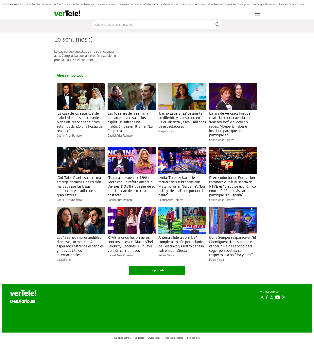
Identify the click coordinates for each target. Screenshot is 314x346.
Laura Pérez (64, 259)
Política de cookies (173, 337)
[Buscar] (217, 24)
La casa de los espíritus (106, 4)
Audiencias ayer (88, 4)
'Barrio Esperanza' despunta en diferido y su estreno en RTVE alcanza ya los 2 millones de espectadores (182, 119)
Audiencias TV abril (169, 4)
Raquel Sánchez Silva (267, 4)
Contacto (139, 337)
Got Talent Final (33, 4)
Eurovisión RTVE (125, 4)
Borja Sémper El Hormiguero (237, 4)
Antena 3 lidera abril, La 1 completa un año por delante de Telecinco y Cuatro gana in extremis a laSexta (181, 244)
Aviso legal (154, 337)
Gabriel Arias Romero (69, 135)
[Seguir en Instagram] (271, 297)
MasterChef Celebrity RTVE (147, 4)
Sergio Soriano (167, 131)
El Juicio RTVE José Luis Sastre (291, 4)
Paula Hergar (217, 259)
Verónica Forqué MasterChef (66, 4)
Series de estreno (215, 4)
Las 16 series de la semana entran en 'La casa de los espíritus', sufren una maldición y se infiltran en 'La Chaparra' (130, 122)
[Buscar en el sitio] (152, 24)
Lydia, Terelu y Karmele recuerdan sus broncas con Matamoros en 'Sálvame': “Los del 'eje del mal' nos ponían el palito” (182, 186)
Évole (254, 4)
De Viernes (47, 4)
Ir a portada (157, 270)
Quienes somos (122, 337)
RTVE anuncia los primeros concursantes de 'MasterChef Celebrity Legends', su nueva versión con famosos (130, 244)
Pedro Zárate (166, 255)
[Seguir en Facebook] (267, 297)
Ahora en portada (70, 75)
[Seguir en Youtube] (277, 297)
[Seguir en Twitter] (262, 297)
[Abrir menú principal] (257, 13)
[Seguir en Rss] (283, 297)
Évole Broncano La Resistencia (193, 4)
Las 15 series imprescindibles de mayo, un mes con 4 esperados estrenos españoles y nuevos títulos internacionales (80, 246)
